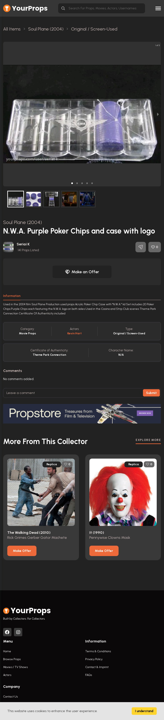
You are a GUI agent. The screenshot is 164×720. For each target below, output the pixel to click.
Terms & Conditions (98, 651)
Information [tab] (11, 296)
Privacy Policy (94, 659)
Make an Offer (82, 271)
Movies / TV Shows (15, 667)
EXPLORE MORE (148, 440)
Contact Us (10, 696)
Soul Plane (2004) (22, 222)
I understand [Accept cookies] (144, 711)
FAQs (88, 675)
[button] (72, 183)
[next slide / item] (158, 114)
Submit (151, 393)
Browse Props (12, 659)
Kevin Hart (74, 333)
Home (7, 651)
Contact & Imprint (97, 667)
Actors (7, 675)
